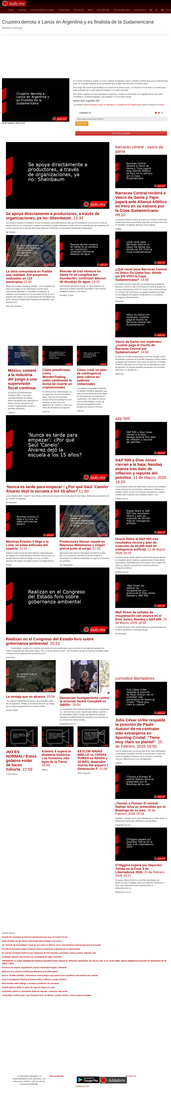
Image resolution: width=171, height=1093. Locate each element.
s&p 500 (122, 418)
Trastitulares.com (82, 1086)
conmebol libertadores (134, 678)
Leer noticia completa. (121, 133)
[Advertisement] (85, 58)
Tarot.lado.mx (130, 1076)
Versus (161, 105)
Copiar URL (82, 123)
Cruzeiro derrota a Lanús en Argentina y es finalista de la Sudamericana (112, 105)
